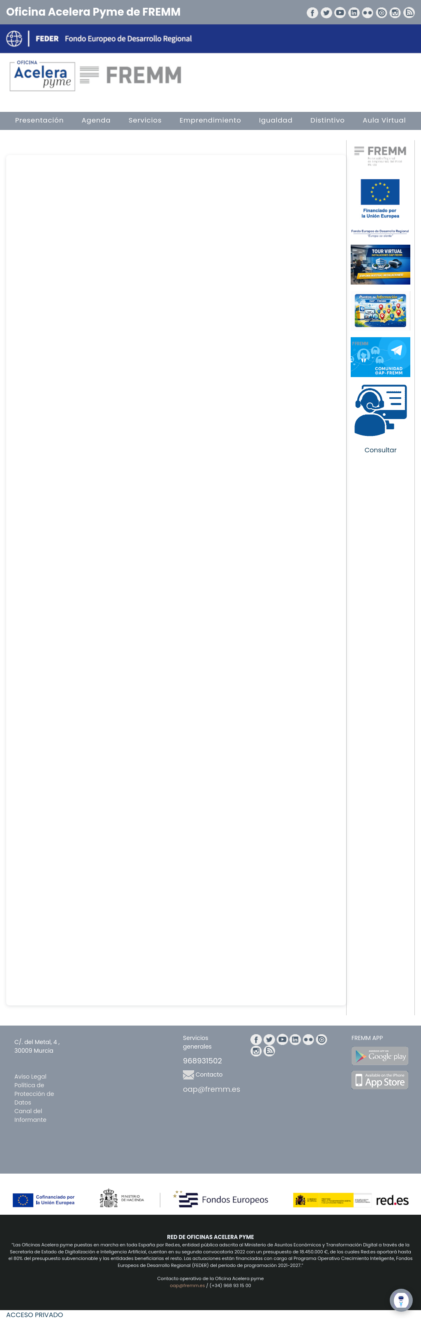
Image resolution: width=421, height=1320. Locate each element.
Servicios (145, 120)
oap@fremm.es (211, 1089)
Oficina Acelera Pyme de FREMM (93, 12)
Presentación (39, 120)
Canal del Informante (30, 1115)
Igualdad (276, 120)
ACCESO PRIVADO (34, 1315)
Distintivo (327, 120)
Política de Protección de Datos (34, 1094)
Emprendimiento (210, 120)
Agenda (96, 120)
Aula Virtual (384, 120)
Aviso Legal (30, 1076)
